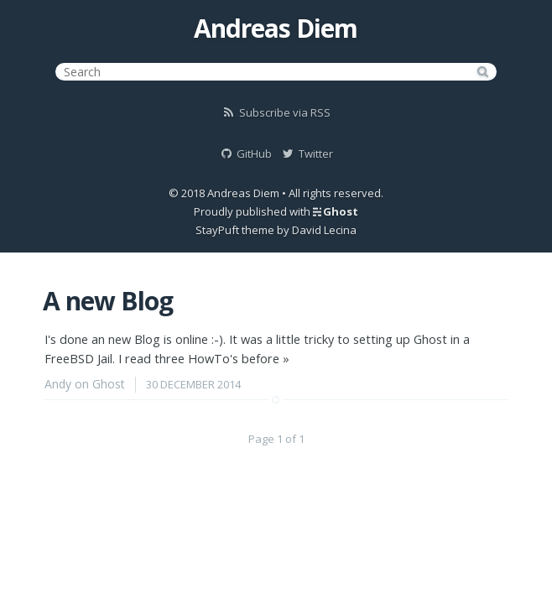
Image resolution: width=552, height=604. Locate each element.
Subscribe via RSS (276, 112)
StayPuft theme (234, 229)
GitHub (245, 153)
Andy (57, 384)
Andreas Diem (275, 28)
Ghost (340, 211)
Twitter (307, 153)
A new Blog (108, 301)
